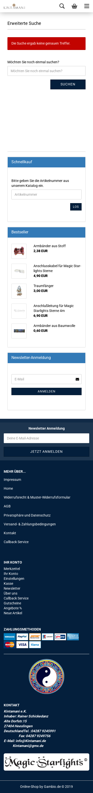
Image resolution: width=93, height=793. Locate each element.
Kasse (8, 583)
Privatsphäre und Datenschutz (27, 515)
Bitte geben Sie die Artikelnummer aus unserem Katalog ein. (40, 183)
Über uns (10, 593)
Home (8, 488)
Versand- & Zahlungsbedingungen (30, 524)
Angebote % (13, 608)
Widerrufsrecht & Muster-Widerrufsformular (37, 497)
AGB (7, 506)
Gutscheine (12, 603)
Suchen (68, 84)
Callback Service (16, 542)
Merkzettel (12, 569)
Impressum (12, 480)
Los (76, 207)
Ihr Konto (11, 574)
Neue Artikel (13, 613)
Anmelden (47, 391)
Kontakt (10, 533)
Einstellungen (14, 579)
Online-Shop (29, 787)
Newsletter (12, 588)
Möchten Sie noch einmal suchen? (33, 62)
